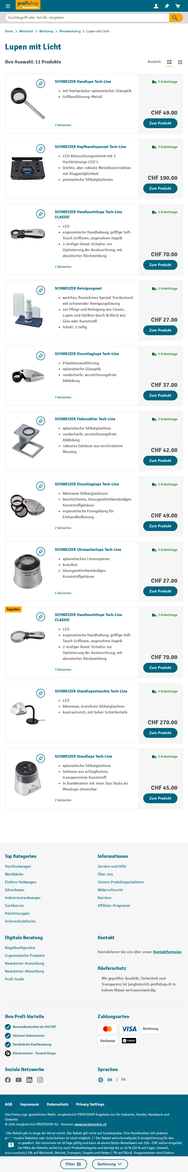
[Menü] (8, 6)
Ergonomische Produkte (25, 955)
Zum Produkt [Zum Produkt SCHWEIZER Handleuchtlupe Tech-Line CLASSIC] (160, 264)
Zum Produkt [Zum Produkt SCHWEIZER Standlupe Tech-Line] (160, 798)
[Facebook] (8, 1081)
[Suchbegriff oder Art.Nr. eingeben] (87, 17)
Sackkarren (14, 905)
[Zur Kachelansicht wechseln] (180, 62)
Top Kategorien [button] (20, 856)
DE (109, 1079)
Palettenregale (17, 913)
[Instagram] (40, 1081)
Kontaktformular (167, 952)
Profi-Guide (14, 979)
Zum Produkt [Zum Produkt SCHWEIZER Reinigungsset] (160, 330)
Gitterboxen (14, 890)
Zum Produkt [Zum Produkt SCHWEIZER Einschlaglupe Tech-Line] (160, 395)
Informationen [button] (113, 856)
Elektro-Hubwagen (20, 882)
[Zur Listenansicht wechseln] (169, 62)
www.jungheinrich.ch (90, 1124)
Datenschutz (57, 1104)
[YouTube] (19, 1081)
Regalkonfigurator (20, 948)
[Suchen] (176, 17)
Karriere (104, 898)
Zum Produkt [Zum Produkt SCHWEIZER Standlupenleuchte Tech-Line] (160, 732)
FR (123, 1079)
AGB (8, 1104)
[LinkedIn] (29, 1081)
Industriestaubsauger (23, 898)
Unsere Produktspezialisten (121, 882)
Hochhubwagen (18, 866)
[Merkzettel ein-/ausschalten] (40, 83)
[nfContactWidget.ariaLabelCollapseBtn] (11, 1145)
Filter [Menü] (74, 1164)
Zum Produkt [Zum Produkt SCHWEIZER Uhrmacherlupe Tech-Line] (160, 591)
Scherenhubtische (20, 921)
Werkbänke (14, 874)
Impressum (29, 1104)
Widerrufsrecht (110, 890)
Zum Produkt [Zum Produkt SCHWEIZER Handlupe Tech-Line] (160, 123)
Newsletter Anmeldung (24, 963)
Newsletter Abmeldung (24, 971)
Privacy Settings (90, 1104)
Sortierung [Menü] (110, 1164)
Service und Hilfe (112, 866)
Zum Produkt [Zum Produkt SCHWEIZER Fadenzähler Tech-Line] (160, 460)
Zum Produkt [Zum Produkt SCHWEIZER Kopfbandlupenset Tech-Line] (160, 188)
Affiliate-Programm (114, 905)
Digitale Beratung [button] (24, 938)
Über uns (105, 874)
